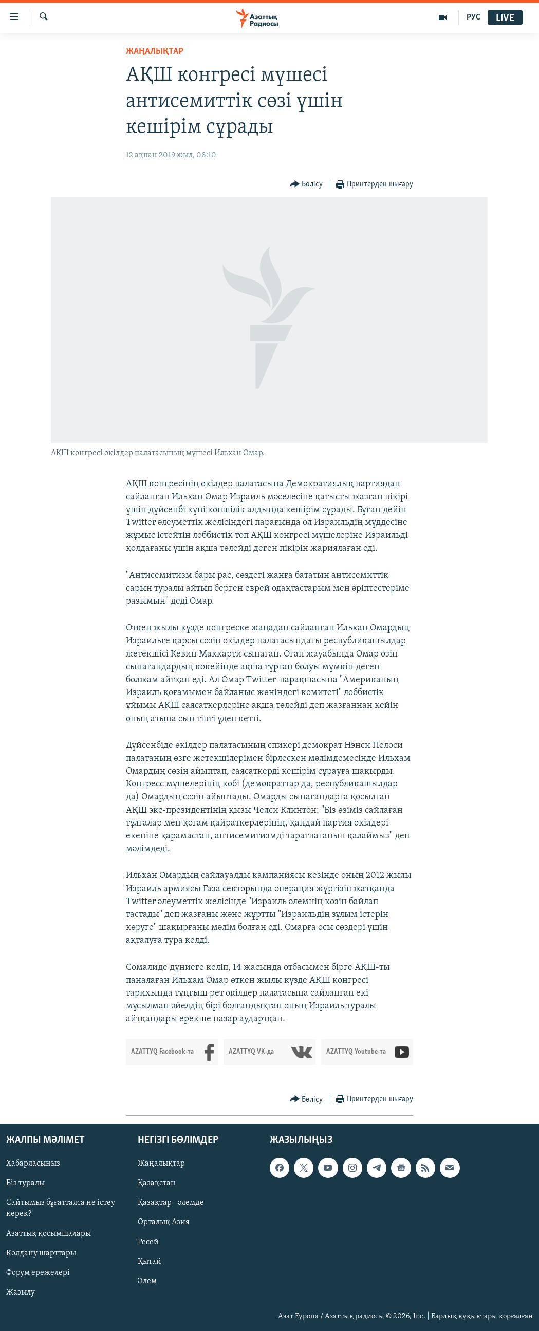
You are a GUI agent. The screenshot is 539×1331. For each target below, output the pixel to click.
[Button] (306, 185)
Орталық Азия (164, 1222)
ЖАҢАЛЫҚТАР (154, 52)
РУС (473, 17)
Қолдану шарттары (41, 1253)
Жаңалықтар (161, 1163)
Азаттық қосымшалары (48, 1233)
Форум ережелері (38, 1272)
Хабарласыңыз (33, 1163)
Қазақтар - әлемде (171, 1202)
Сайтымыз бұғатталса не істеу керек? (60, 1208)
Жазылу (20, 1292)
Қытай (149, 1261)
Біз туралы (25, 1183)
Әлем (147, 1281)
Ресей (148, 1242)
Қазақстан (157, 1183)
